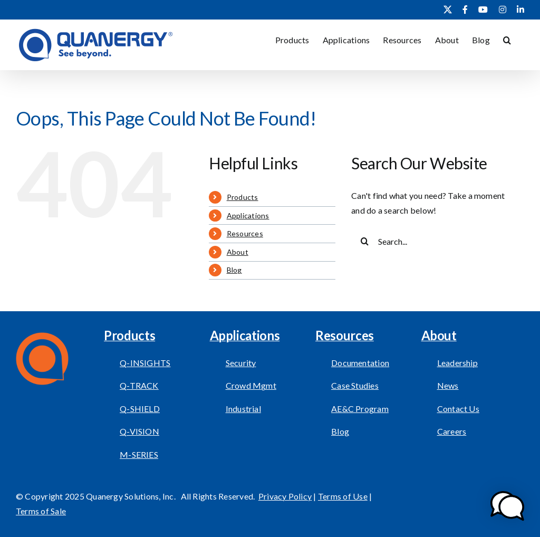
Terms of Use (343, 496)
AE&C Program (360, 409)
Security (241, 363)
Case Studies (355, 385)
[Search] (364, 241)
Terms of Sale (41, 511)
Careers (452, 431)
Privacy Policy (285, 496)
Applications (248, 215)
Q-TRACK (139, 385)
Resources (245, 233)
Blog (234, 269)
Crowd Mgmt (251, 385)
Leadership (457, 363)
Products (242, 197)
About (237, 251)
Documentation (360, 363)
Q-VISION (139, 431)
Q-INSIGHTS (145, 363)
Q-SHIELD (140, 409)
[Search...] (430, 241)
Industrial (243, 409)
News (448, 385)
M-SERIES (139, 454)
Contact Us (458, 409)
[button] (507, 39)
